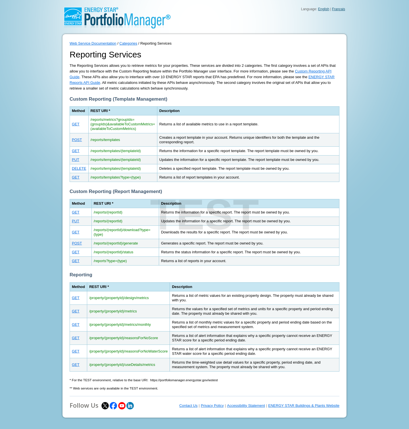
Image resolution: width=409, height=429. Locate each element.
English (323, 9)
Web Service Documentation (93, 43)
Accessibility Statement (246, 405)
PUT (75, 159)
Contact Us (188, 405)
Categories (128, 43)
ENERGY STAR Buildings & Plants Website (303, 405)
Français (338, 9)
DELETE (79, 168)
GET (76, 124)
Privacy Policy (212, 405)
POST (77, 140)
